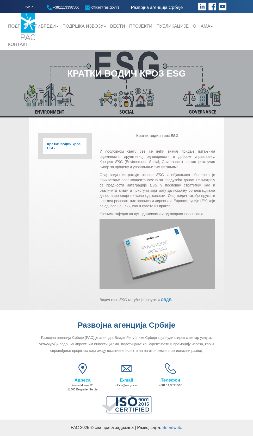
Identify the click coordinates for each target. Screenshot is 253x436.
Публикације (173, 26)
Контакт (18, 44)
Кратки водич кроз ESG (64, 146)
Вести (117, 26)
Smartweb (171, 427)
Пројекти (140, 26)
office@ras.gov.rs (102, 7)
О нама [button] (203, 26)
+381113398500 (63, 7)
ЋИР (29, 7)
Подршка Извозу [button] (84, 26)
